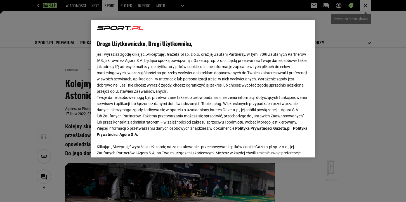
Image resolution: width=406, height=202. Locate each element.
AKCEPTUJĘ (290, 146)
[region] (203, 88)
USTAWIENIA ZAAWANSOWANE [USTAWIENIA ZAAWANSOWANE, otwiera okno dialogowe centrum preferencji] (133, 146)
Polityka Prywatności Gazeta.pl (263, 128)
